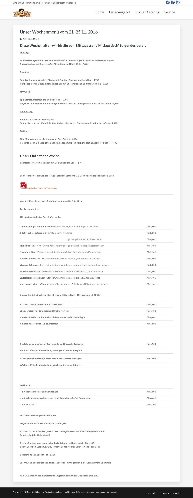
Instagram (164, 493)
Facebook (151, 493)
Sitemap (90, 492)
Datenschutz (112, 492)
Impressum (100, 492)
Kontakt (176, 493)
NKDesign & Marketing (76, 492)
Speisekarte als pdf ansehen (38, 188)
